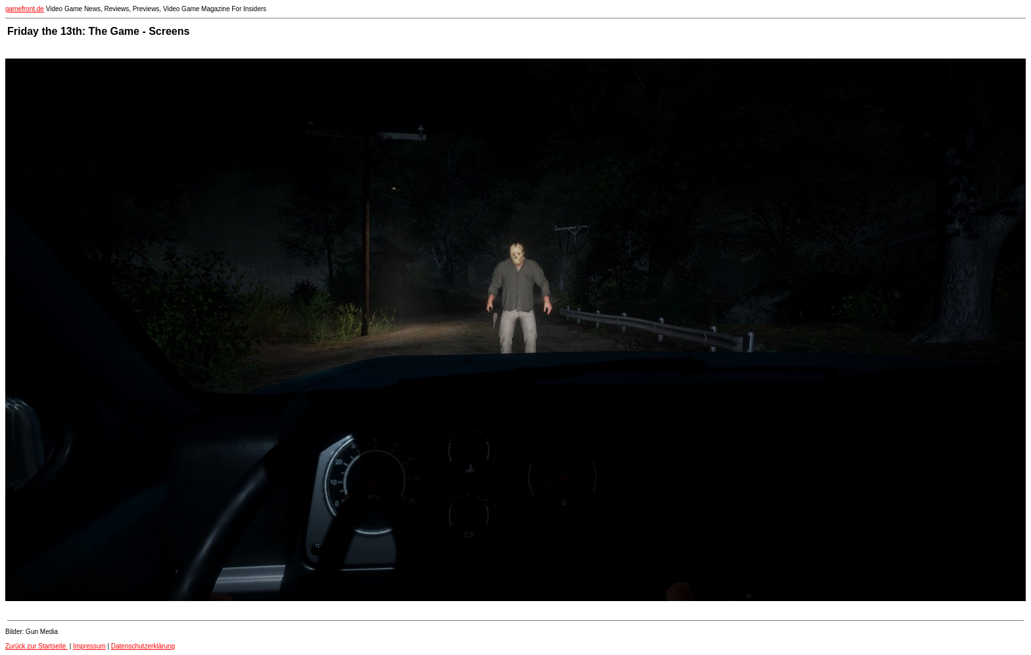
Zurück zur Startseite (36, 646)
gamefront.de (24, 8)
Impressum (89, 646)
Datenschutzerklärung (143, 646)
